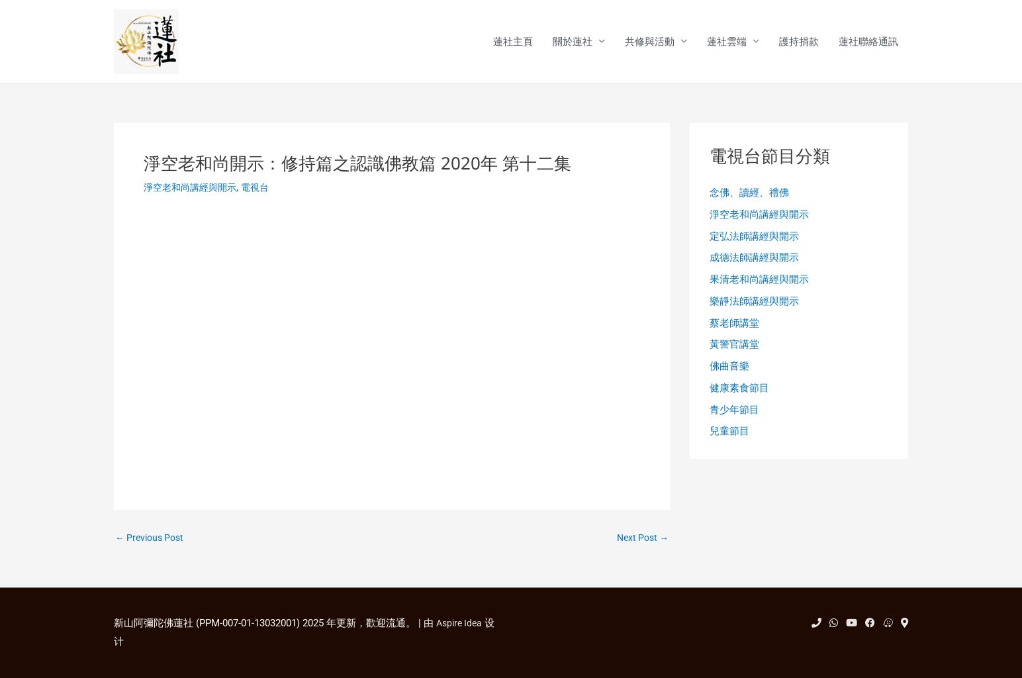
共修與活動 (649, 42)
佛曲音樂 (729, 373)
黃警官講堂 (734, 351)
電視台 (262, 189)
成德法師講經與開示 (754, 261)
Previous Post (152, 540)
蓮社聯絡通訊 (868, 42)
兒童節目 (729, 440)
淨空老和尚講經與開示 (193, 189)
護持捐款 (799, 42)
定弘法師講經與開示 (754, 239)
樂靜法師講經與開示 (754, 307)
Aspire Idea (461, 623)
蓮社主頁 (513, 42)
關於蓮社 (572, 42)
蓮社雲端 (727, 42)
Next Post (640, 540)
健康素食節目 (739, 396)
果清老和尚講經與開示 (759, 284)
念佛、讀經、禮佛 (749, 195)
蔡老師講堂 (734, 328)
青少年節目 (734, 418)
